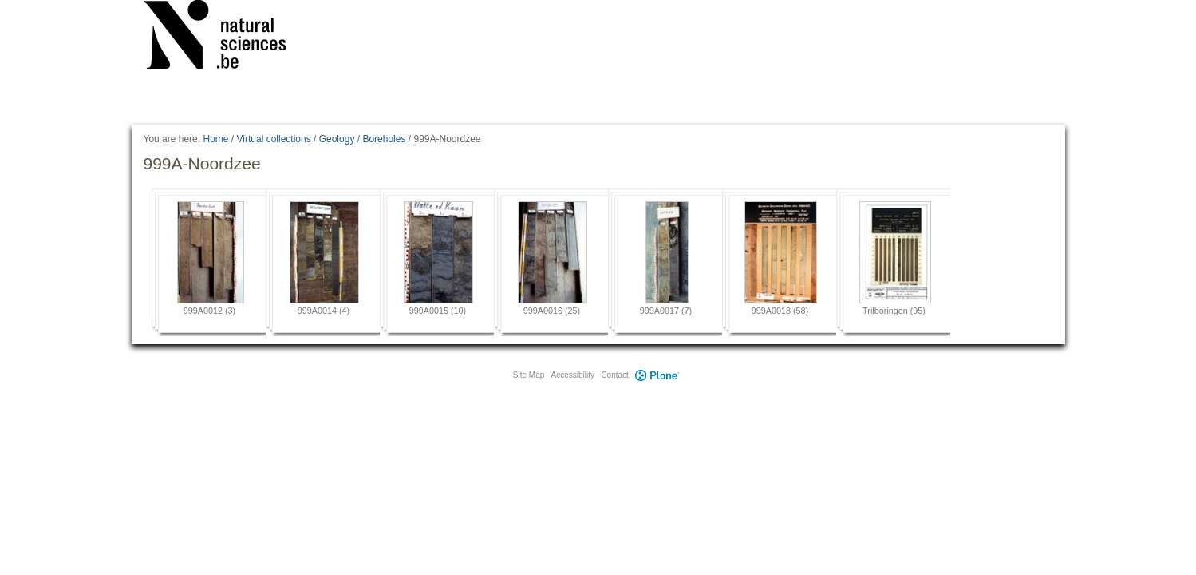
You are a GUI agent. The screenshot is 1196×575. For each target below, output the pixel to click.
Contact (614, 375)
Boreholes (383, 139)
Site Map (528, 375)
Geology (337, 139)
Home (215, 139)
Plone (657, 375)
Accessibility (572, 375)
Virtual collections (274, 139)
